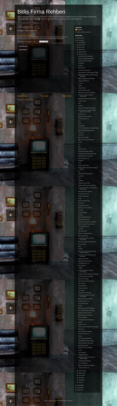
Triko (79, 178)
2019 (78, 40)
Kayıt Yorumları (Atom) (28, 99)
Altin (79, 103)
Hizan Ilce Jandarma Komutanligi (87, 221)
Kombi (80, 142)
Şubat (80, 380)
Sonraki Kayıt (22, 96)
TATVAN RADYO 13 (83, 81)
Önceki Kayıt (66, 96)
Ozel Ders (81, 176)
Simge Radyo (81, 88)
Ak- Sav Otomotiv (83, 363)
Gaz (79, 121)
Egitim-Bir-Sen (82, 149)
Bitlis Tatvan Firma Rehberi (85, 173)
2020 (78, 38)
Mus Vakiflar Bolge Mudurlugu (86, 310)
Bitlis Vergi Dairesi (83, 235)
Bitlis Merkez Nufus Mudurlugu (86, 308)
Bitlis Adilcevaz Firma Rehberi (86, 139)
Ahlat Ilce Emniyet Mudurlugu (86, 58)
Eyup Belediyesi (82, 212)
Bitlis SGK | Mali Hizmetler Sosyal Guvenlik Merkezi (87, 251)
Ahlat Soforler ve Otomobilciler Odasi (88, 72)
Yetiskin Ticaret (82, 324)
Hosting (80, 105)
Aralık (80, 42)
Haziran (81, 370)
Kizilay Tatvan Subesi (84, 219)
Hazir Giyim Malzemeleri (84, 338)
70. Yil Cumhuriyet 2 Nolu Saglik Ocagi (88, 128)
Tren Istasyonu (82, 352)
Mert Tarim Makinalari (84, 200)
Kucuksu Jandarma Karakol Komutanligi (85, 95)
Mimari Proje (81, 67)
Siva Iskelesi (81, 265)
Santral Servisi (82, 101)
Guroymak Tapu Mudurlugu (85, 56)
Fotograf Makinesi (83, 354)
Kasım (80, 44)
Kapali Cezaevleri (83, 288)
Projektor (80, 160)
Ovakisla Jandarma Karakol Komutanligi (85, 271)
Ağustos (81, 51)
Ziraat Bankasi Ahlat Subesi (85, 276)
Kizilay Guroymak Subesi (85, 312)
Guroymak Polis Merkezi (84, 292)
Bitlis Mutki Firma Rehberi (85, 191)
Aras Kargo (81, 125)
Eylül (80, 49)
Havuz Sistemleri (82, 317)
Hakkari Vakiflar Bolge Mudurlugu (87, 185)
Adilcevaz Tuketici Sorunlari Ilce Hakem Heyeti (86, 357)
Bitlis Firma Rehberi (41, 12)
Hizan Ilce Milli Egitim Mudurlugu (87, 108)
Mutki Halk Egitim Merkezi (85, 233)
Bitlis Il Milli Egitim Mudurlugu (86, 130)
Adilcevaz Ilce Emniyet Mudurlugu (87, 153)
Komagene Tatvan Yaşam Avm (25, 35)
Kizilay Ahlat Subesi (83, 205)
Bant (79, 246)
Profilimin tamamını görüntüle (83, 32)
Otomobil (80, 210)
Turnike (80, 248)
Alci (79, 144)
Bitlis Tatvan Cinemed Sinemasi (86, 92)
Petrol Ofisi (81, 203)
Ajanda (80, 85)
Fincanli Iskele (82, 244)
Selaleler (80, 214)
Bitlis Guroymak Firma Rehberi (86, 78)
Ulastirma (80, 228)
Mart (80, 377)
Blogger (55, 400)
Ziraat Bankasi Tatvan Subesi (86, 340)
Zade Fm (80, 132)
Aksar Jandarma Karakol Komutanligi (88, 326)
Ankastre (80, 65)
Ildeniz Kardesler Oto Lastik (85, 343)
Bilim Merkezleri (82, 231)
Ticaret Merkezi (82, 285)
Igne (79, 146)
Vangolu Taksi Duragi (83, 183)
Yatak (79, 198)
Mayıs (80, 373)
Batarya (80, 322)
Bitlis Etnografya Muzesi (84, 217)
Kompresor (81, 63)
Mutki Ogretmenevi (83, 345)
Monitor (80, 336)
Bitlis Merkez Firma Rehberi (85, 156)
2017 (78, 387)
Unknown (80, 29)
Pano (79, 123)
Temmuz (81, 54)
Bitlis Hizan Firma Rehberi (85, 60)
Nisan (80, 375)
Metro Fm (80, 135)
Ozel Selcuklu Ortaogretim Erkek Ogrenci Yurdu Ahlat (87, 111)
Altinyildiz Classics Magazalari (86, 319)
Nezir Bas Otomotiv (83, 258)
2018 (78, 385)
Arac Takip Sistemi (83, 303)
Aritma (80, 350)
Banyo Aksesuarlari (83, 196)
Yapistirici (80, 180)
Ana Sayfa (44, 96)
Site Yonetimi (81, 283)
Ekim (80, 47)
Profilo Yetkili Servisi (83, 165)
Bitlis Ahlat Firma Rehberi (85, 116)
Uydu (79, 163)
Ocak (80, 382)
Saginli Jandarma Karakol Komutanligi (88, 274)
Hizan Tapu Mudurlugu (84, 70)
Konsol (80, 305)
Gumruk (80, 83)
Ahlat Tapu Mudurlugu (84, 90)
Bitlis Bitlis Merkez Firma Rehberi (87, 98)
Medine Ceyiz (82, 114)
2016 (78, 390)
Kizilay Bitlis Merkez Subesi (85, 151)
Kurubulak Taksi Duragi (84, 361)
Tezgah (80, 268)
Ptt (79, 171)
